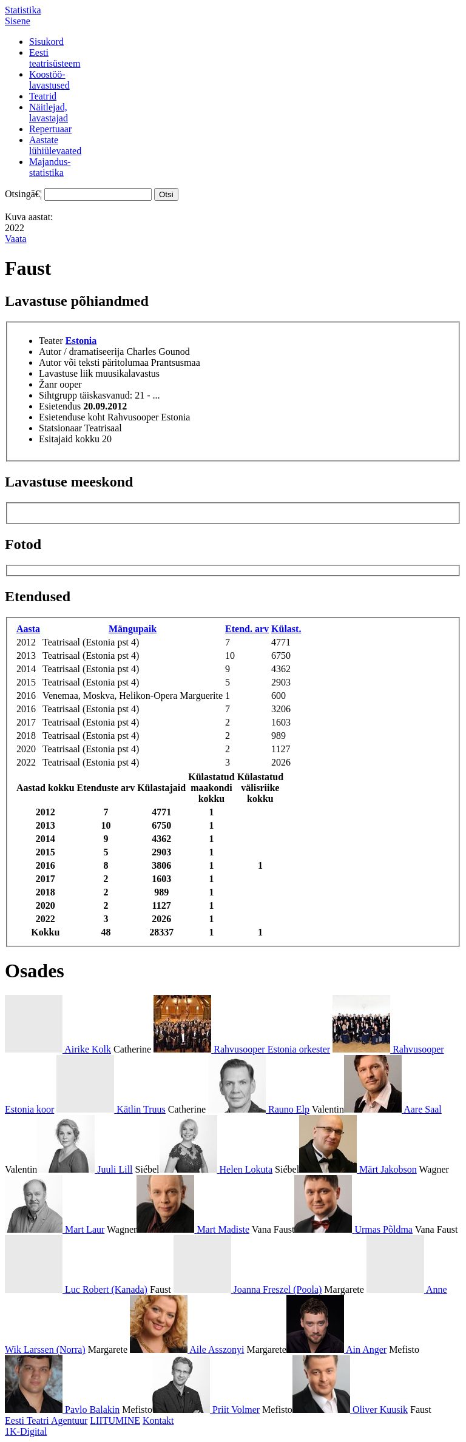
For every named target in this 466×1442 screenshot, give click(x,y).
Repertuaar (50, 129)
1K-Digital (26, 1431)
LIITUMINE (115, 1420)
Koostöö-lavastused (49, 79)
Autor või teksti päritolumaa (94, 362)
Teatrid (42, 96)
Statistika (23, 10)
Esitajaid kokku (69, 439)
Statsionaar (60, 428)
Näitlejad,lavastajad (48, 112)
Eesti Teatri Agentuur (46, 1420)
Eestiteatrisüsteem (54, 58)
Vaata (16, 239)
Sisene (17, 21)
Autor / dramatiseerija (81, 351)
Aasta (28, 629)
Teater (51, 340)
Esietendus (60, 406)
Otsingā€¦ (23, 194)
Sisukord (46, 41)
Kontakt (158, 1420)
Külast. (286, 629)
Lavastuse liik (66, 373)
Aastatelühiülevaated (55, 145)
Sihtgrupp (58, 395)
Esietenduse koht (72, 417)
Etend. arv (247, 629)
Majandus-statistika (49, 167)
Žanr (48, 384)
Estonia (81, 340)
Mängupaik (133, 629)
